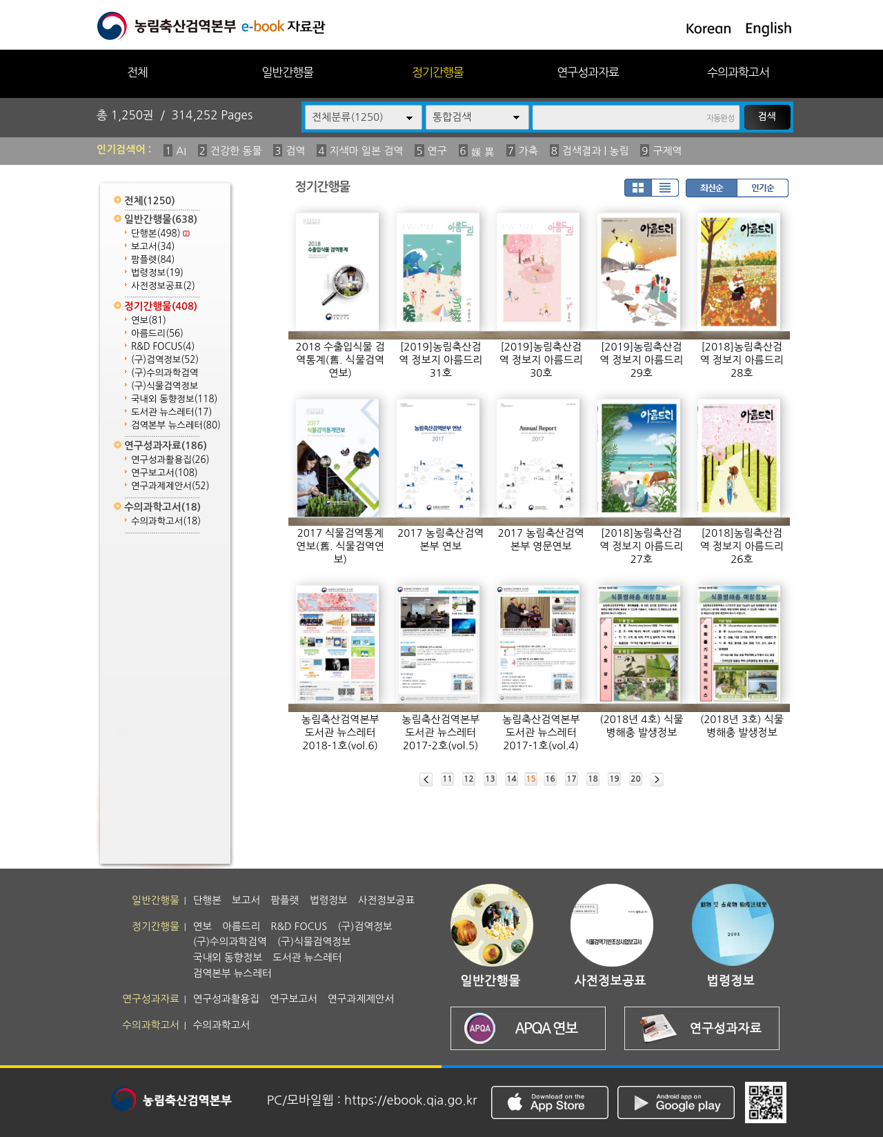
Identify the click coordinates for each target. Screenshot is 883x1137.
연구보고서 (164, 472)
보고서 (153, 246)
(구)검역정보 (165, 359)
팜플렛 (153, 259)
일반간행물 (287, 72)
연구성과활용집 (170, 459)
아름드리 (157, 333)
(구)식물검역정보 (164, 386)
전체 (137, 72)
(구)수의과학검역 (164, 372)
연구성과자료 (588, 72)
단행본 (160, 233)
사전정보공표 (163, 285)
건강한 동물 (236, 151)
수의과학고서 (738, 72)
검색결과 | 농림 (595, 151)
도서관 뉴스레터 (171, 412)
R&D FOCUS (163, 346)
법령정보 (157, 272)
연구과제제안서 (170, 486)
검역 (295, 151)
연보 (148, 320)
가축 (528, 151)
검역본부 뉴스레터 (176, 425)
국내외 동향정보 (174, 399)
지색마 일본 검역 (367, 151)
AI (181, 151)
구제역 (667, 151)
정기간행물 (438, 72)
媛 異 (483, 152)
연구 (437, 151)
